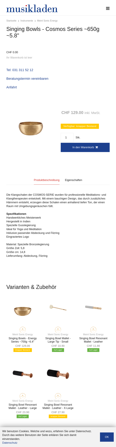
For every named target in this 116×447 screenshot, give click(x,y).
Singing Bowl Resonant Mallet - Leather (93, 340)
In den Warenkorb (85, 147)
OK (107, 437)
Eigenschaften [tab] (73, 180)
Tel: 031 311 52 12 (19, 70)
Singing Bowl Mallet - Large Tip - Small (58, 340)
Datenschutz (9, 442)
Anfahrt (11, 87)
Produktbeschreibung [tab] (47, 180)
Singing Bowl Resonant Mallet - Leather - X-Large (57, 406)
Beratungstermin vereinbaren (27, 78)
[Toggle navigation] (108, 8)
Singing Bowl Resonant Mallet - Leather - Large (22, 406)
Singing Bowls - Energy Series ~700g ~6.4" (23, 340)
